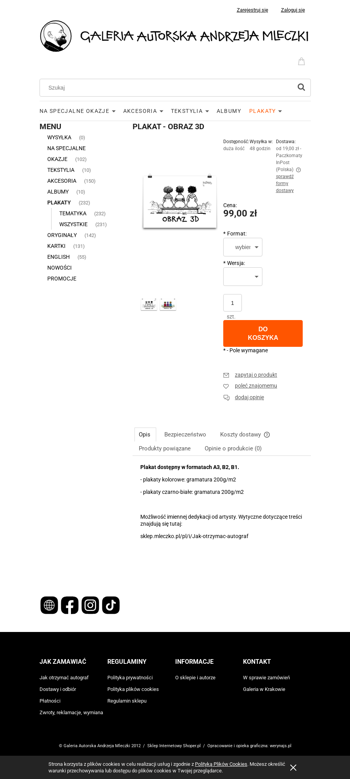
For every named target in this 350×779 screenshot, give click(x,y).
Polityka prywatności (130, 677)
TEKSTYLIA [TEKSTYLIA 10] (60, 170)
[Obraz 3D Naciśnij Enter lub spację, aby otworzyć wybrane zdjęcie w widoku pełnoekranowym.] (180, 204)
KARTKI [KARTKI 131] (56, 246)
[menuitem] (81, 111)
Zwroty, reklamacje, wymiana (71, 712)
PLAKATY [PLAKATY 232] (59, 202)
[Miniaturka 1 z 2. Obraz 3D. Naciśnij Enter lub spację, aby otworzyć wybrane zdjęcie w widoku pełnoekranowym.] (149, 305)
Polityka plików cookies (133, 689)
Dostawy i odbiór (58, 689)
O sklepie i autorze (195, 677)
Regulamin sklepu (127, 701)
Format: (235, 233)
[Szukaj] (301, 88)
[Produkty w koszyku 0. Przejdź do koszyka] (302, 60)
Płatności (50, 701)
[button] (250, 375)
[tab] (145, 434)
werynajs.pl (280, 745)
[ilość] (232, 303)
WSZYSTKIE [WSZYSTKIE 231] (73, 224)
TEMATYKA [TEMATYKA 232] (72, 213)
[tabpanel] (222, 521)
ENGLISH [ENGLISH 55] (58, 257)
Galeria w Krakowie (264, 689)
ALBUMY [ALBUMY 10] (58, 192)
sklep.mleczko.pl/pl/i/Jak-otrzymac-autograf (194, 536)
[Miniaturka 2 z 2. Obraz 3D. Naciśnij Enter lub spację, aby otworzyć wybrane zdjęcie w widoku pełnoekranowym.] (168, 305)
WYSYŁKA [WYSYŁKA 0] (59, 137)
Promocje (61, 278)
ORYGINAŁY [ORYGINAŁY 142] (62, 235)
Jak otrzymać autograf (64, 677)
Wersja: (234, 263)
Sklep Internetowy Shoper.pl (174, 745)
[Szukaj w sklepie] (168, 87)
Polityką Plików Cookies (221, 764)
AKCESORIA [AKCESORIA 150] (61, 181)
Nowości (59, 268)
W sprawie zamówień (266, 677)
